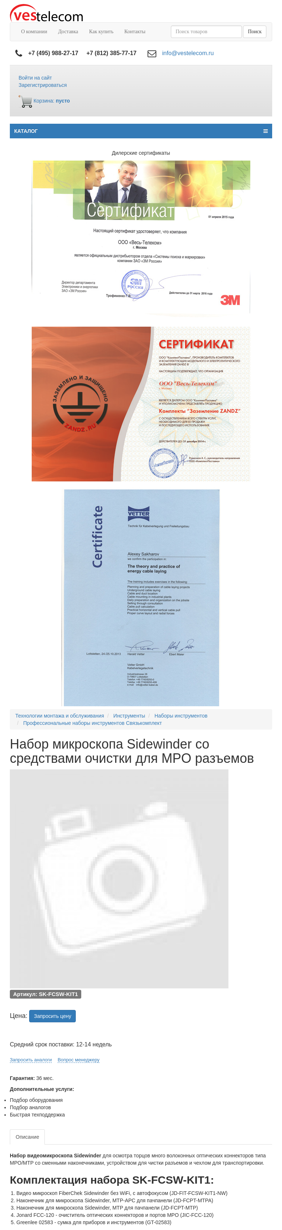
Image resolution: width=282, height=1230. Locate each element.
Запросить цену (52, 1016)
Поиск (255, 31)
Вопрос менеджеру (78, 1059)
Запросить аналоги (31, 1059)
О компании (34, 31)
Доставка (68, 31)
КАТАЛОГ (141, 131)
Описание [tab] (27, 1137)
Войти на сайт (35, 78)
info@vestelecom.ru (188, 53)
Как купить (101, 31)
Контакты (134, 31)
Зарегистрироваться (43, 85)
